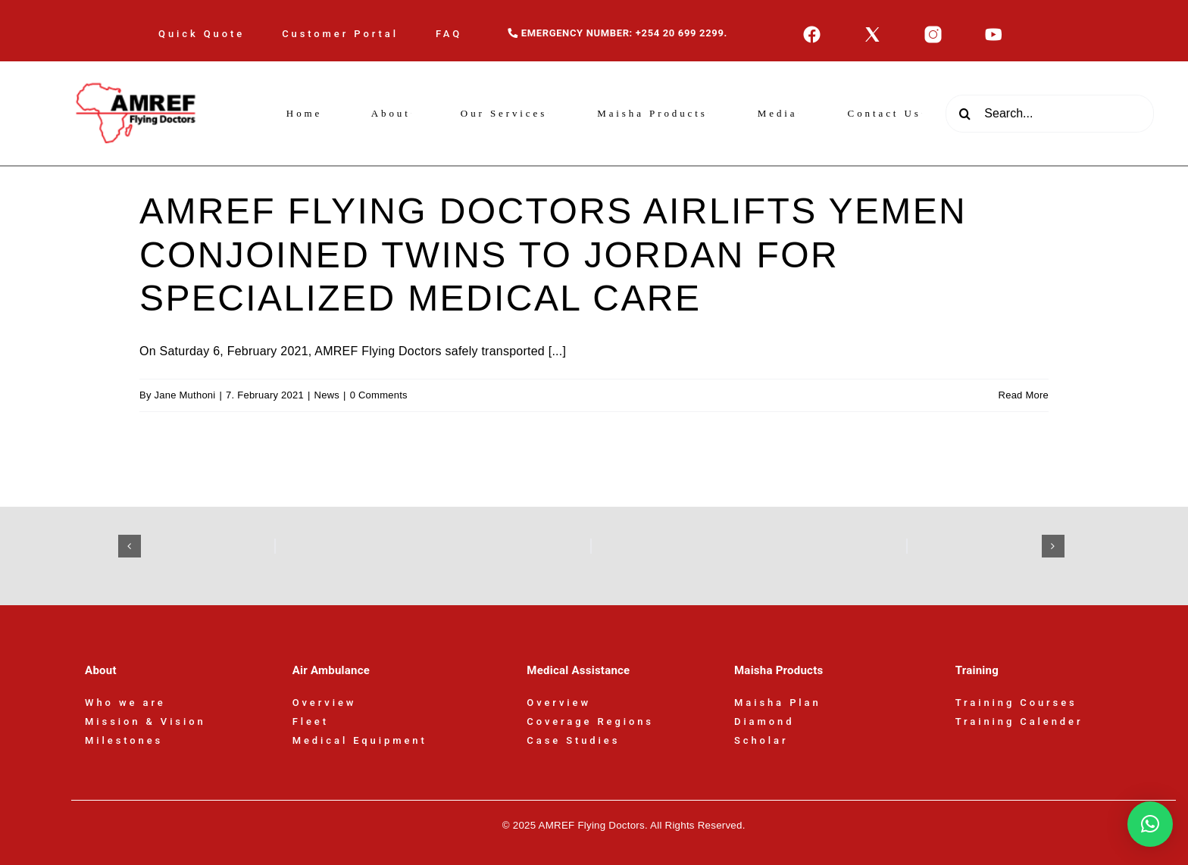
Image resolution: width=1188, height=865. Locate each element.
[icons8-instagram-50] (933, 30)
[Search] (964, 114)
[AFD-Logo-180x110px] (138, 67)
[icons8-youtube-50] (993, 30)
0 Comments (379, 395)
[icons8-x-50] (872, 30)
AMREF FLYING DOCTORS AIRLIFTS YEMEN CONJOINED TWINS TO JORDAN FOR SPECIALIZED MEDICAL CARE (553, 254)
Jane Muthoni (185, 395)
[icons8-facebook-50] (811, 30)
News (326, 395)
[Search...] (1050, 114)
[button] (129, 546)
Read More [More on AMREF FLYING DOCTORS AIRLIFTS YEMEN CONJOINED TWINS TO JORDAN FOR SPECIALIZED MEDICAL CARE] (1024, 395)
